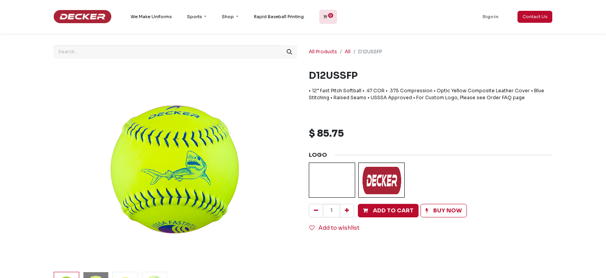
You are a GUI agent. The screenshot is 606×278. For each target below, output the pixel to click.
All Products (323, 51)
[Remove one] (316, 210)
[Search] (289, 52)
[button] (388, 210)
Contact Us (535, 16)
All (348, 51)
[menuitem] (151, 17)
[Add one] (347, 210)
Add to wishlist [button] (334, 227)
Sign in (490, 16)
